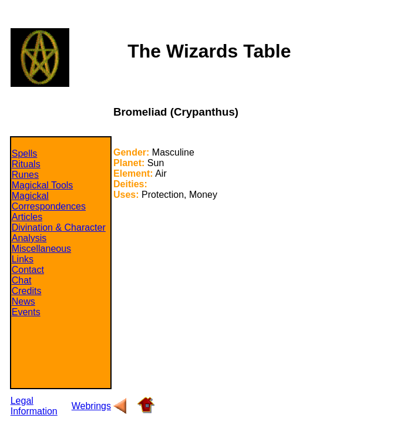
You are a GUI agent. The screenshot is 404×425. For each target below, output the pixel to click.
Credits (27, 291)
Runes (25, 175)
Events (26, 312)
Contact (28, 270)
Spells (25, 153)
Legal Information (34, 406)
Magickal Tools (42, 185)
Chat (22, 280)
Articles (27, 217)
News (23, 301)
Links (22, 259)
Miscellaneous (41, 249)
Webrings (91, 406)
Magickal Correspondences (49, 201)
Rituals (26, 164)
